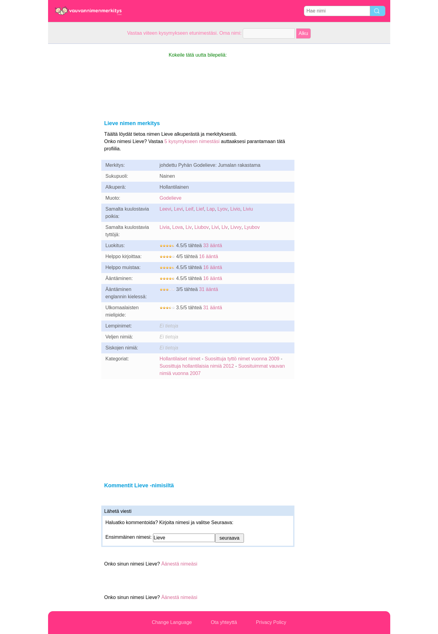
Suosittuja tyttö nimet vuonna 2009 (242, 358)
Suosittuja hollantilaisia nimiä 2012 (197, 366)
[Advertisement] (72, 135)
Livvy (236, 227)
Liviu (248, 209)
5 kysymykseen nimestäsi (192, 141)
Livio (235, 209)
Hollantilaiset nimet (180, 358)
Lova (177, 227)
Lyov (222, 209)
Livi (215, 227)
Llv (224, 227)
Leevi (165, 209)
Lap (211, 209)
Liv (189, 227)
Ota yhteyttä (224, 622)
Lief (200, 209)
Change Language (172, 622)
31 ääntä (208, 289)
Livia (165, 227)
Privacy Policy (271, 622)
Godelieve (171, 198)
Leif (189, 209)
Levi (178, 209)
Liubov (201, 227)
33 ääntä (212, 245)
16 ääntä (208, 256)
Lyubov (252, 227)
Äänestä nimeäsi (179, 563)
